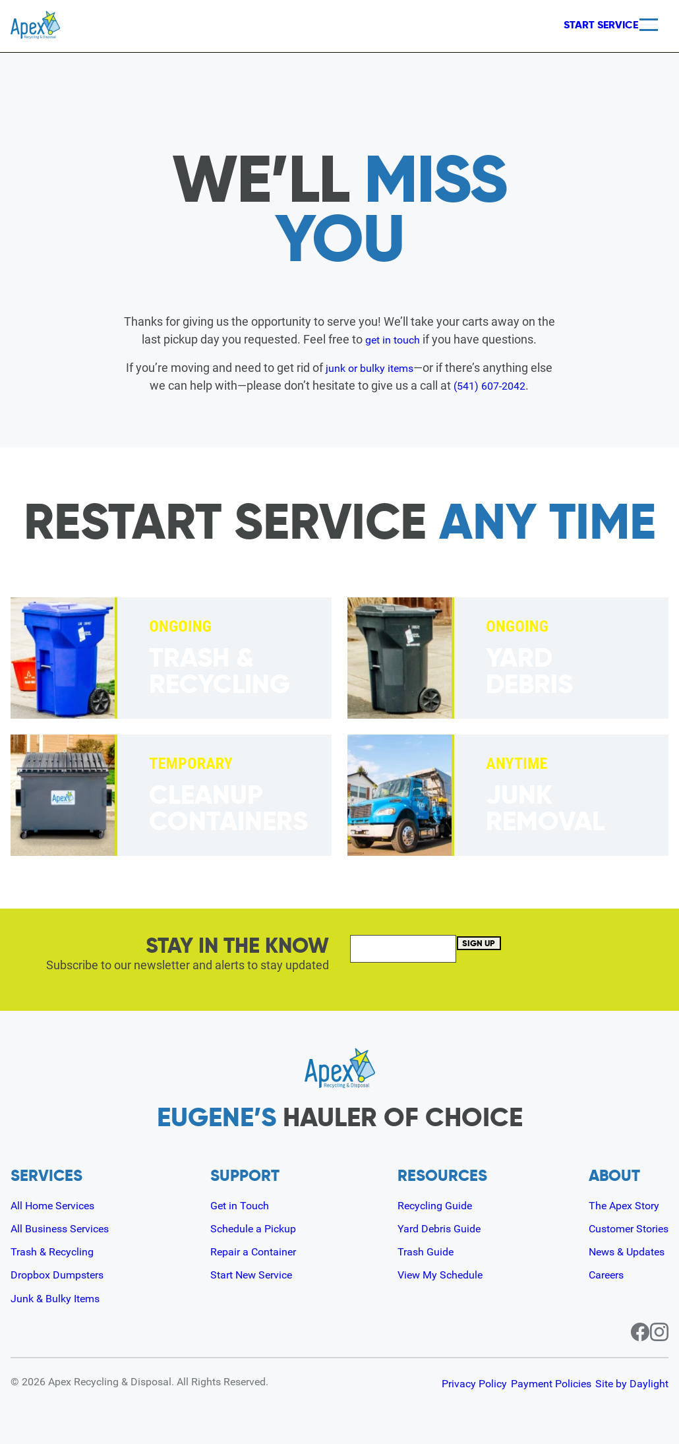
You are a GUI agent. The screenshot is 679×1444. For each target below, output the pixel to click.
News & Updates (620, 1251)
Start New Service (256, 1274)
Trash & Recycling (57, 1251)
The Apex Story (617, 1205)
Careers (597, 1274)
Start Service (579, 25)
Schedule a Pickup (257, 1228)
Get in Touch (241, 1205)
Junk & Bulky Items (60, 1297)
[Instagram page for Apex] (659, 1331)
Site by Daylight (631, 1383)
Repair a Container (257, 1251)
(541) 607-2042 (502, 385)
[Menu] (648, 24)
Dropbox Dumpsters (63, 1274)
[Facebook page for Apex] (625, 1331)
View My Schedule (441, 1274)
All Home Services (58, 1205)
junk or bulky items (381, 368)
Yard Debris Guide (439, 1228)
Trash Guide (424, 1251)
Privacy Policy (434, 1383)
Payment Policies (531, 1383)
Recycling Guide (434, 1205)
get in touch (393, 339)
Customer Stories (622, 1228)
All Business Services (66, 1228)
